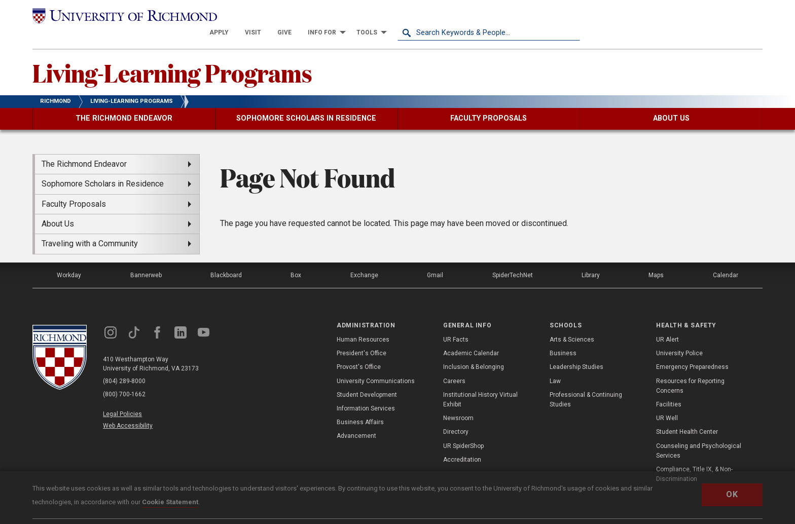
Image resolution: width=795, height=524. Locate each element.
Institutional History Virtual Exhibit (480, 383)
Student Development (367, 378)
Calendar (725, 259)
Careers (454, 364)
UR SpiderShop (463, 429)
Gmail (435, 259)
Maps (656, 259)
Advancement (356, 419)
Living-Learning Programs (172, 56)
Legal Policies (122, 397)
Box (296, 259)
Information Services (366, 392)
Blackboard (226, 259)
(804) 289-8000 (124, 365)
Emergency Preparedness (692, 350)
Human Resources (363, 323)
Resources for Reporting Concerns (690, 369)
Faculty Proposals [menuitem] (74, 188)
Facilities (668, 388)
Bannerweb (146, 259)
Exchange (364, 259)
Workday (69, 259)
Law (555, 364)
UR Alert (667, 323)
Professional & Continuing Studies (586, 383)
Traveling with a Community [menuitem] (90, 227)
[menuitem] (401, 16)
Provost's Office (359, 350)
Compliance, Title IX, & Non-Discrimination (694, 458)
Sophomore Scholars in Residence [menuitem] (103, 167)
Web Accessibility (128, 409)
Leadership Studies (576, 350)
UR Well (667, 401)
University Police (679, 337)
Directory (455, 415)
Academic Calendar (471, 337)
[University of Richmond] (123, 16)
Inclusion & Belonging (473, 350)
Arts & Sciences (572, 323)
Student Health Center (687, 415)
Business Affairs (360, 405)
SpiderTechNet (512, 259)
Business (563, 337)
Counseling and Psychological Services (698, 434)
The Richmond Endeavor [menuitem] (84, 148)
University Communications (376, 364)
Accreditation (462, 443)
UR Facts (455, 323)
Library (591, 259)
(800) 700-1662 (124, 378)
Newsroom (458, 401)
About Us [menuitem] (58, 207)
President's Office (361, 337)
